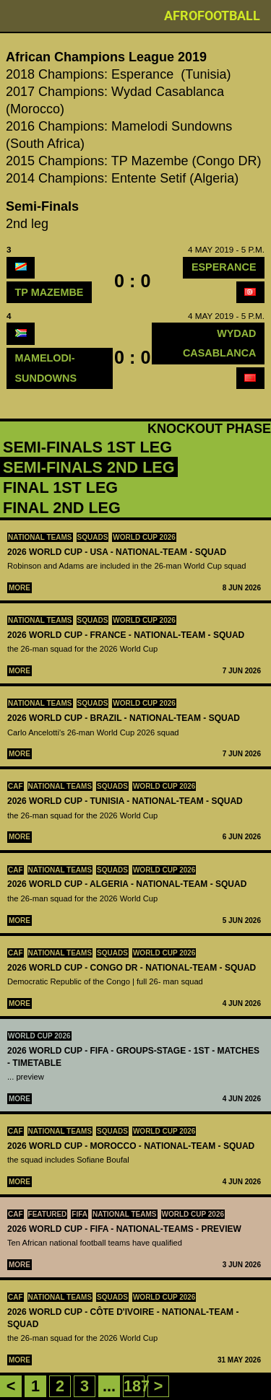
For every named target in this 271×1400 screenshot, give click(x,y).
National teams (40, 537)
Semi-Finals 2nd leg (89, 467)
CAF (15, 786)
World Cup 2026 (144, 537)
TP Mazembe (49, 292)
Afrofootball (212, 15)
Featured (47, 1214)
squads (92, 537)
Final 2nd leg (62, 508)
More (19, 588)
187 (137, 1386)
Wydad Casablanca (220, 343)
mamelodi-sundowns (46, 367)
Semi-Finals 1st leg (87, 447)
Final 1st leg (60, 487)
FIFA (79, 1214)
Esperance (224, 267)
